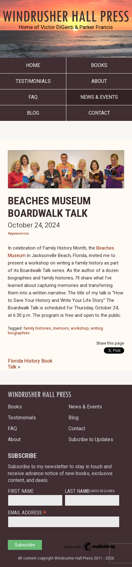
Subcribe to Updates (91, 439)
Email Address (27, 512)
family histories (37, 328)
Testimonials (33, 81)
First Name (20, 491)
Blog (33, 113)
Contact (99, 113)
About (99, 81)
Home (33, 65)
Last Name (77, 491)
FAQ (33, 97)
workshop (80, 328)
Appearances (18, 233)
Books (99, 65)
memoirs (61, 328)
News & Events (99, 97)
